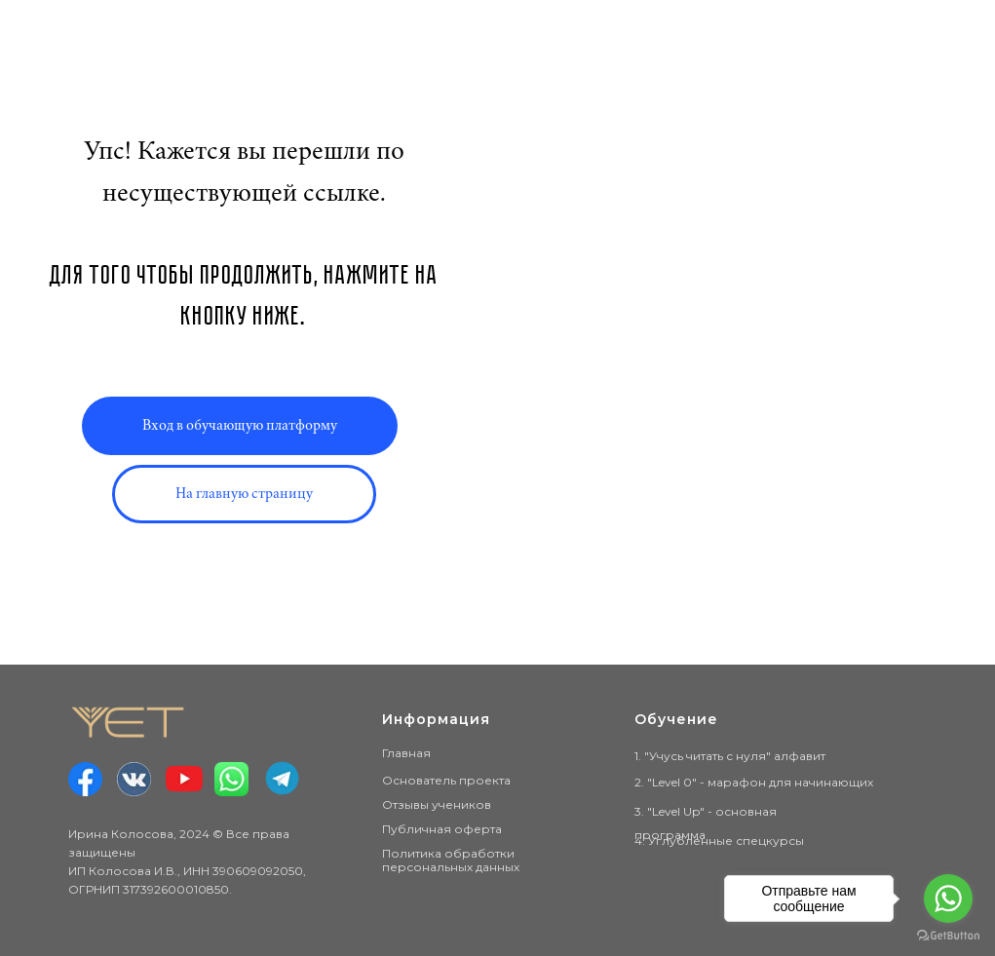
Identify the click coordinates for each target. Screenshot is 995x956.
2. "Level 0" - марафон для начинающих (753, 782)
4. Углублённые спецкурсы (719, 840)
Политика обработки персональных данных (450, 860)
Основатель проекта (446, 780)
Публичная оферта (442, 829)
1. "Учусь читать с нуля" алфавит (729, 755)
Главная (406, 753)
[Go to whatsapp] (948, 898)
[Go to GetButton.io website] (948, 936)
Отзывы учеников (436, 804)
